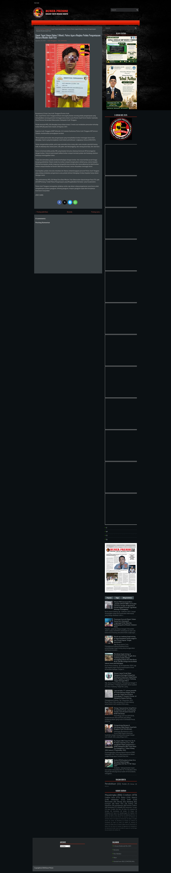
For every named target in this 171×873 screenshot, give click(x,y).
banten (132, 813)
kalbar (106, 815)
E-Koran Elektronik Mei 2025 (122, 846)
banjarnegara (123, 813)
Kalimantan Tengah (131, 807)
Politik (124, 784)
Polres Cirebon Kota (123, 824)
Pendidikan (110, 783)
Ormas (132, 784)
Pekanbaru (108, 805)
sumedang (116, 811)
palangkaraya (119, 805)
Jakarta (134, 797)
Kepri (114, 822)
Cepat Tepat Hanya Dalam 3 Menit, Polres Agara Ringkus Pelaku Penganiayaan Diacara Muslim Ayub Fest (67, 36)
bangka (107, 811)
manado (119, 807)
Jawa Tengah (111, 809)
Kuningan (108, 804)
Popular (109, 598)
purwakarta (109, 830)
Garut (115, 813)
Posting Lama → (96, 212)
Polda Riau (113, 824)
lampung (128, 815)
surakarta (132, 809)
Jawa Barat (118, 817)
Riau (120, 809)
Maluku (107, 824)
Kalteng (130, 804)
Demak (133, 820)
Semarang (111, 807)
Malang (133, 822)
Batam (106, 817)
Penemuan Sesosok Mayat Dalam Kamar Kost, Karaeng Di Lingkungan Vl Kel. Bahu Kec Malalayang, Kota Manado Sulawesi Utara (125, 623)
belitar (125, 811)
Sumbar (119, 826)
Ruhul (121, 815)
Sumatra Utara (109, 818)
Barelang (119, 820)
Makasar (133, 817)
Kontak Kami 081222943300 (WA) (124, 861)
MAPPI (126, 822)
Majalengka (111, 794)
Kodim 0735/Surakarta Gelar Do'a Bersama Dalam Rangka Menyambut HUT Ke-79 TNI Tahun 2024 (125, 763)
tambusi (116, 830)
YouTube (36, 3)
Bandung (130, 801)
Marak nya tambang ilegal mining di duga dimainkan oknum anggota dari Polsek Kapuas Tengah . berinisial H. (125, 639)
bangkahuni (134, 826)
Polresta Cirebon (131, 805)
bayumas (109, 828)
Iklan (115, 858)
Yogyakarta (126, 826)
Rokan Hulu (119, 804)
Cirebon (127, 794)
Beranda (69, 212)
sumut (112, 820)
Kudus (120, 822)
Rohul (123, 797)
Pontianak (132, 824)
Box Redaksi (117, 854)
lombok (122, 828)
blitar (125, 809)
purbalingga (134, 828)
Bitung (119, 801)
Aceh (129, 799)
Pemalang (108, 813)
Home (38, 29)
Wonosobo (109, 801)
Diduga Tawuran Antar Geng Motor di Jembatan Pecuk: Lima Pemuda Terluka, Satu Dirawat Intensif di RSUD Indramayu (125, 711)
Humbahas (107, 822)
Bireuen (126, 820)
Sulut (113, 826)
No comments (62, 40)
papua (127, 828)
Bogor (132, 811)
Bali (134, 815)
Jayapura (126, 817)
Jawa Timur (114, 815)
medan (130, 818)
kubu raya (115, 828)
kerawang (123, 818)
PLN (106, 786)
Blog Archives (127, 598)
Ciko (112, 817)
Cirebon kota (110, 797)
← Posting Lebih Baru (41, 212)
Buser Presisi (49, 868)
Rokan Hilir (108, 826)
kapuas (117, 818)
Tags (117, 598)
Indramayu (115, 799)
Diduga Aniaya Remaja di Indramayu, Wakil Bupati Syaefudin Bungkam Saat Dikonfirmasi (125, 727)
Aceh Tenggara (45, 29)
